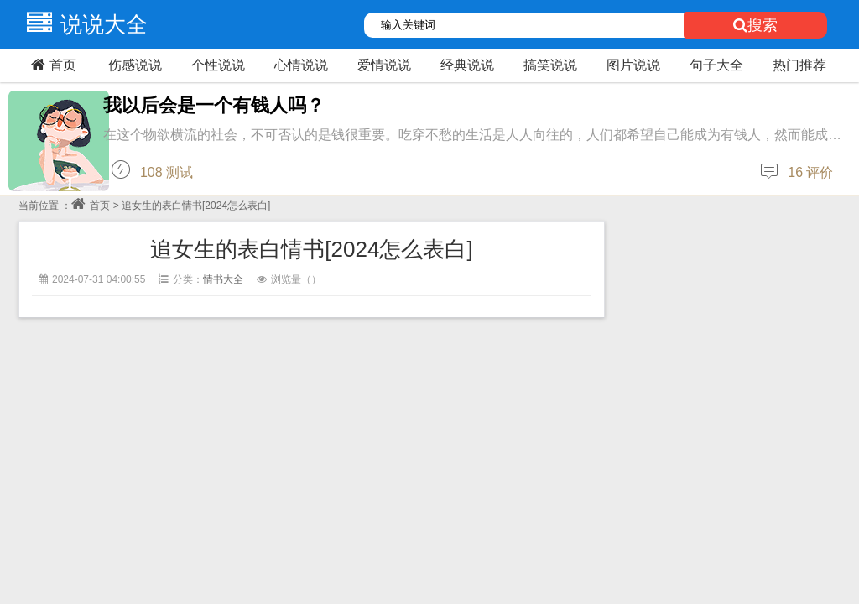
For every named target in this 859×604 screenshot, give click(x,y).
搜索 (755, 25)
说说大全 (83, 24)
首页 (51, 64)
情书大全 (223, 279)
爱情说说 (384, 65)
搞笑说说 (550, 65)
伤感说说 (135, 65)
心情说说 (301, 65)
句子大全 (716, 65)
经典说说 (467, 65)
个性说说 (218, 65)
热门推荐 (799, 65)
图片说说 (633, 65)
